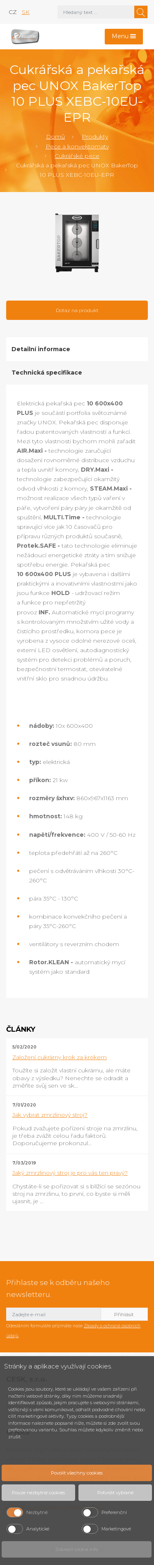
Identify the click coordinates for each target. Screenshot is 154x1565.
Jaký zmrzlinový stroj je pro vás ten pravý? (70, 1172)
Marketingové (116, 1529)
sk (26, 12)
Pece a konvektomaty (77, 146)
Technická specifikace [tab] (46, 372)
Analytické (37, 1529)
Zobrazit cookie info (76, 1549)
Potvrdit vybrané (115, 1493)
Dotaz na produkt (77, 310)
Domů (55, 136)
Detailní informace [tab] (40, 349)
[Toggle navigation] (124, 37)
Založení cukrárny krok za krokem (59, 1057)
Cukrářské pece (77, 156)
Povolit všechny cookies (77, 1473)
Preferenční (114, 1512)
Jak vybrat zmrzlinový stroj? (49, 1114)
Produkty (95, 136)
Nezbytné (37, 1512)
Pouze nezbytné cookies (38, 1493)
